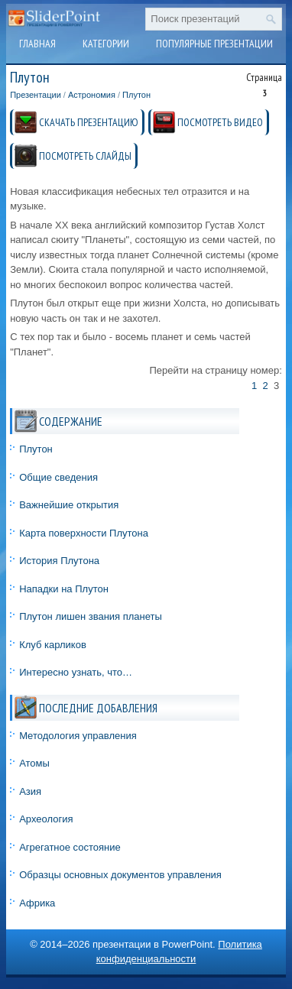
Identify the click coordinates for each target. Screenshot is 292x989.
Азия (30, 791)
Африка (37, 903)
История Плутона (59, 560)
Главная (37, 43)
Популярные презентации (214, 43)
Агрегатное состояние (70, 847)
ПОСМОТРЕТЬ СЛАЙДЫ (85, 156)
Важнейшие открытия (68, 505)
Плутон (136, 94)
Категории (106, 43)
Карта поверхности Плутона (83, 533)
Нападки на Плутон (64, 589)
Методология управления (78, 735)
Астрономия (91, 94)
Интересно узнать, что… (75, 672)
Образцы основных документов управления (120, 874)
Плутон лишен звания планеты (90, 616)
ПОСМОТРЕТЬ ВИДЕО (220, 122)
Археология (46, 819)
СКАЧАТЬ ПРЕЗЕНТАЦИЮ (88, 122)
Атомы (34, 763)
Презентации (35, 94)
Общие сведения (58, 477)
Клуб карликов (52, 644)
